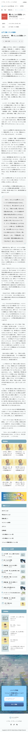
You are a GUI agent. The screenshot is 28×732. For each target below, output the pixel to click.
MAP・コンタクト (18, 660)
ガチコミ (4, 526)
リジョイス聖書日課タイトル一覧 (10, 542)
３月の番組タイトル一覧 (7, 534)
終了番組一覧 (4, 677)
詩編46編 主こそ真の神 (9, 598)
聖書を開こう (5, 518)
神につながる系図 (8, 560)
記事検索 (25, 2)
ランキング (3, 669)
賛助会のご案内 (18, 664)
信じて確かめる (8, 603)
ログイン (16, 6)
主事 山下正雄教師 (15, 18)
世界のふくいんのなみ (5, 664)
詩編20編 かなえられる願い (10, 565)
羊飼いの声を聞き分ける (9, 587)
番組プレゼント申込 (19, 666)
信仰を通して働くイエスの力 (10, 576)
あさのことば (5, 510)
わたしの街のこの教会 (19, 677)
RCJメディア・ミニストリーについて (7, 661)
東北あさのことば (6, 514)
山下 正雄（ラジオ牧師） (9, 32)
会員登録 (22, 6)
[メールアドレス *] (14, 699)
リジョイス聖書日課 (8, 556)
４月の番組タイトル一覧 (7, 538)
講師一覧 (3, 666)
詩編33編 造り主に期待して (10, 582)
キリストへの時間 (6, 522)
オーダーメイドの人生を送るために (12, 592)
